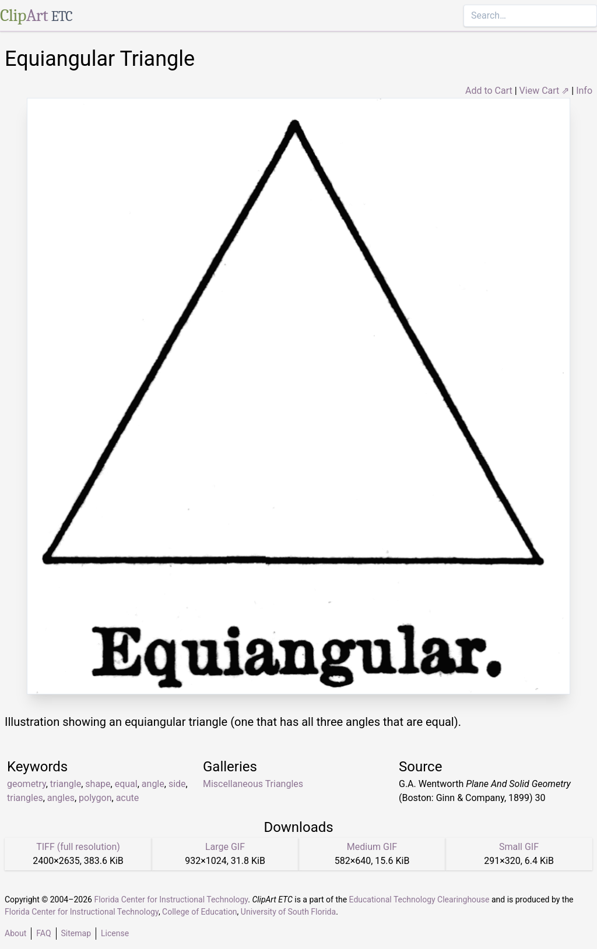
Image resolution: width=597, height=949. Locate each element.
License (115, 933)
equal (126, 783)
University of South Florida (288, 911)
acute (127, 797)
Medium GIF (372, 846)
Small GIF (519, 846)
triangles (25, 797)
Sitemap (76, 933)
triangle (65, 783)
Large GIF (225, 846)
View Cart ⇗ (544, 90)
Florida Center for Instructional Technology (171, 899)
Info (584, 90)
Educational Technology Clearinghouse (419, 899)
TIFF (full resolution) (78, 846)
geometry (26, 783)
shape (97, 783)
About (15, 933)
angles (61, 797)
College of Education (199, 911)
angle (153, 783)
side (177, 783)
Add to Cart (488, 90)
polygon (95, 797)
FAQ (43, 933)
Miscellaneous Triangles (253, 783)
